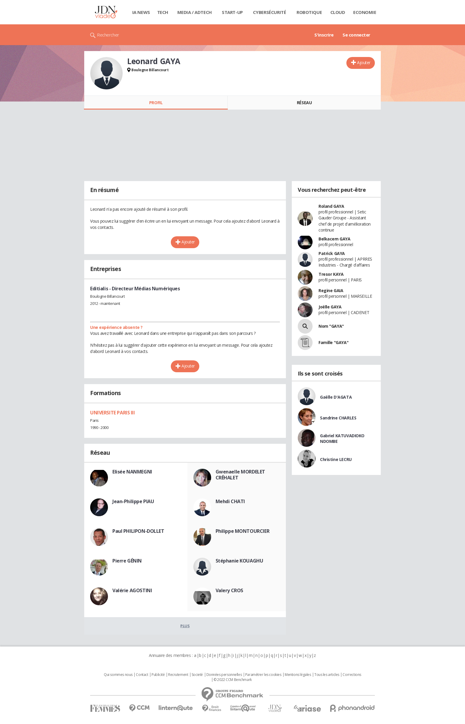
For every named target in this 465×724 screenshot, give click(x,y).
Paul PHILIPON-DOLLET (138, 531)
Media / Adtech (194, 12)
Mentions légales (298, 675)
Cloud (337, 12)
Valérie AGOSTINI (132, 590)
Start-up (232, 12)
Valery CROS (229, 590)
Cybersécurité (269, 12)
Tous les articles (326, 675)
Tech (162, 12)
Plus (184, 625)
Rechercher (108, 35)
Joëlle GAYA (330, 307)
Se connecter (356, 35)
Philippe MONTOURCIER (243, 531)
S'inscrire (324, 35)
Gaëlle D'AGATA (336, 397)
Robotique (309, 12)
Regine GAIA (331, 290)
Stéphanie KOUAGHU (239, 560)
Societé (197, 675)
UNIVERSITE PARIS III (112, 412)
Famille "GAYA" (333, 342)
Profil (156, 102)
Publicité (158, 675)
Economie (364, 12)
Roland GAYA (331, 206)
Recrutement (178, 675)
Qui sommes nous (118, 675)
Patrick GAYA (332, 253)
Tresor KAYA (331, 274)
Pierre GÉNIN (127, 560)
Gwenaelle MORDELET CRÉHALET (240, 474)
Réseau (304, 102)
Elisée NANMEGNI (132, 471)
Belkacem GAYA (335, 239)
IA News (141, 12)
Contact (142, 675)
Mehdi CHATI (230, 501)
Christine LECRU (336, 459)
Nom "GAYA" (331, 326)
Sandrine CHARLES (338, 418)
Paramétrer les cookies (263, 675)
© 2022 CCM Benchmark (233, 680)
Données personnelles (224, 675)
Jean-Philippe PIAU (133, 501)
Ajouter (363, 62)
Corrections (352, 675)
